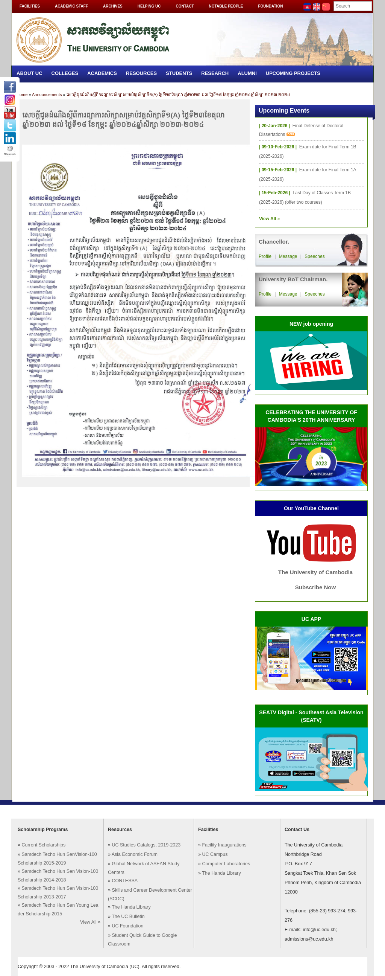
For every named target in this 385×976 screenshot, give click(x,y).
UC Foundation (127, 926)
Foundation (270, 6)
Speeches (314, 256)
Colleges (65, 73)
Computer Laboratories (226, 863)
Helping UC (149, 6)
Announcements (47, 94)
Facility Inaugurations (224, 845)
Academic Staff (71, 6)
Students (179, 73)
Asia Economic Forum (135, 854)
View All (88, 922)
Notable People (226, 6)
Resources (141, 73)
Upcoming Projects (293, 73)
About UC (29, 73)
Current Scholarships (43, 845)
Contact (185, 6)
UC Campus (214, 854)
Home (22, 94)
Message (288, 256)
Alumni (247, 73)
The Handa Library (131, 907)
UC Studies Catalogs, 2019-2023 (146, 845)
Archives (113, 6)
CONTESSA (125, 880)
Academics (102, 73)
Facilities (30, 6)
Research (215, 73)
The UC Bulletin (128, 916)
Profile (265, 256)
